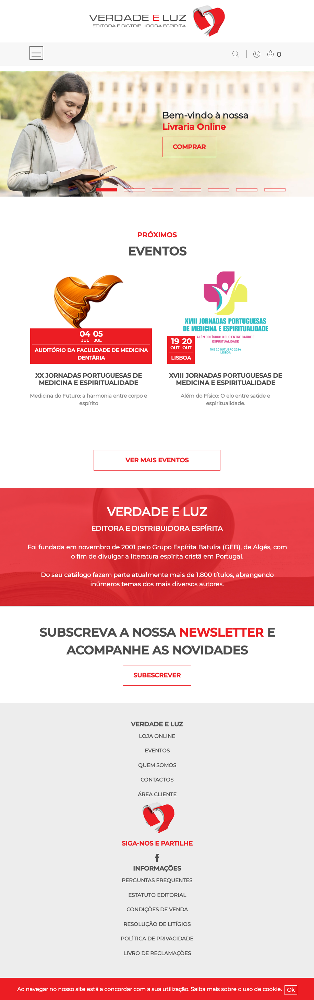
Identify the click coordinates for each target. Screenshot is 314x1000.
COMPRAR (189, 147)
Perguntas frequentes (157, 880)
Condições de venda (157, 909)
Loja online (157, 736)
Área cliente (157, 794)
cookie (272, 989)
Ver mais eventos (157, 460)
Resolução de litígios (157, 924)
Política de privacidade (157, 938)
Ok (291, 990)
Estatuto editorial (157, 895)
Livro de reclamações (157, 953)
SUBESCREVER (157, 675)
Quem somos (157, 765)
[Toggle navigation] (36, 54)
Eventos (157, 750)
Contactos (157, 779)
